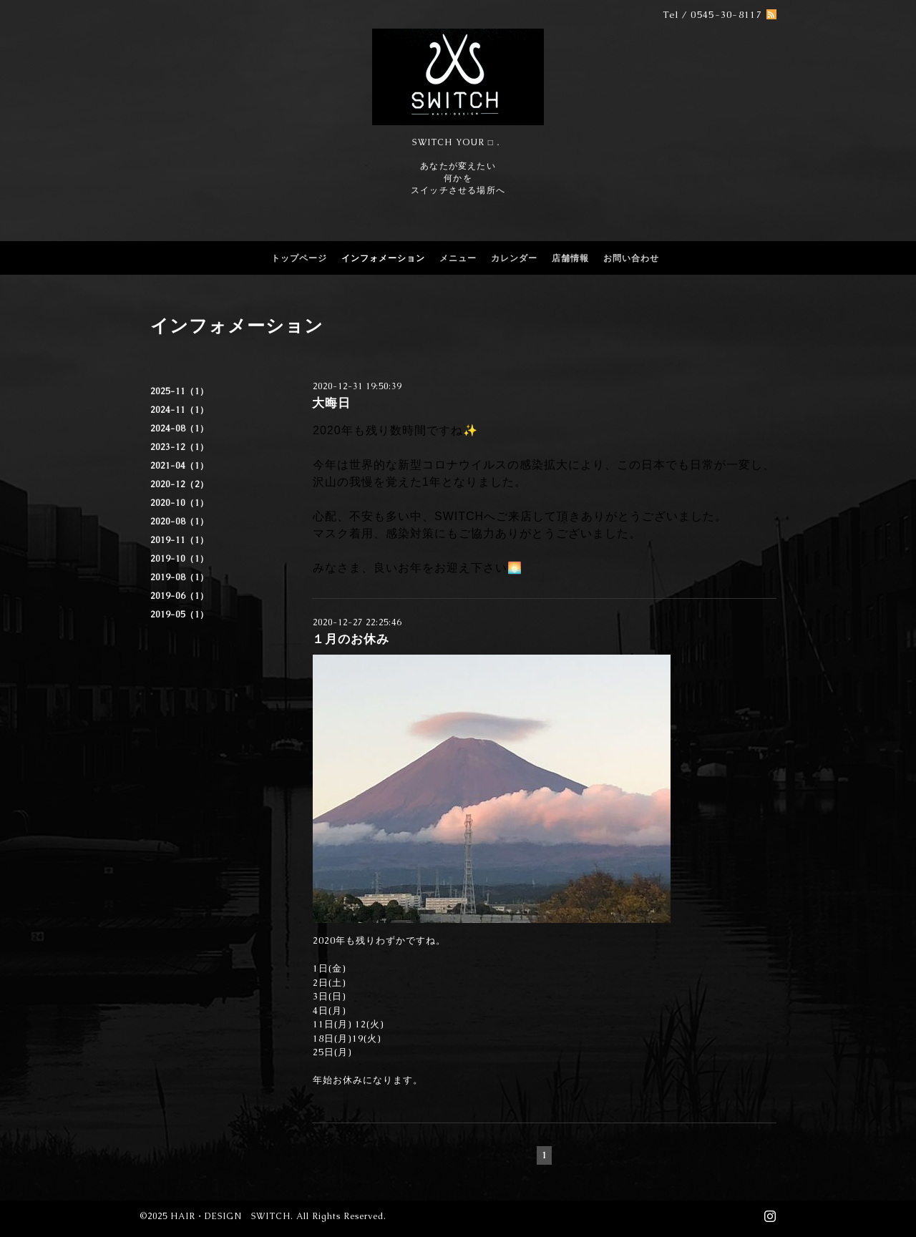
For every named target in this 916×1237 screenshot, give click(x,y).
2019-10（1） (179, 558)
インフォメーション (383, 258)
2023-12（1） (179, 447)
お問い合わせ (631, 258)
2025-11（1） (179, 391)
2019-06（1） (179, 596)
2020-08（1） (179, 521)
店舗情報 (570, 258)
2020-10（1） (179, 503)
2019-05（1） (179, 614)
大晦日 (331, 403)
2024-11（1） (179, 410)
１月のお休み (350, 639)
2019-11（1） (179, 540)
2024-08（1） (179, 428)
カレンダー (514, 258)
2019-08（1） (179, 577)
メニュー (458, 258)
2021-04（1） (179, 465)
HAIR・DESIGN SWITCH (230, 1216)
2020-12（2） (179, 484)
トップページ (299, 258)
